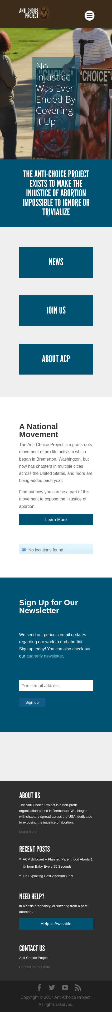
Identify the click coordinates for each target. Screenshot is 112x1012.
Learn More (28, 832)
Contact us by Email (34, 967)
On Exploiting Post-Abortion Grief (48, 876)
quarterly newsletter (44, 656)
